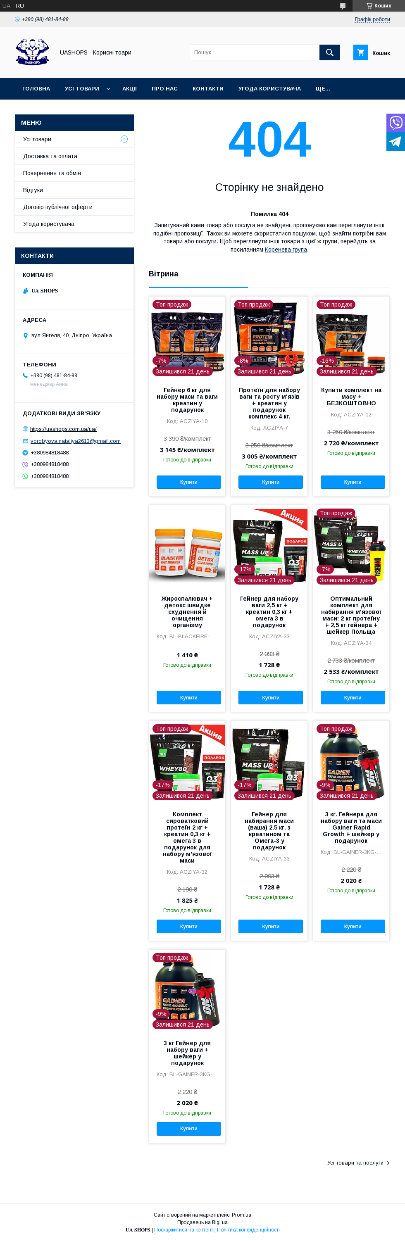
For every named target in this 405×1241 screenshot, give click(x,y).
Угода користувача (269, 89)
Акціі (129, 89)
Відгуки (33, 190)
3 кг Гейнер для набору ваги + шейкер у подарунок (187, 1053)
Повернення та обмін (52, 173)
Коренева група (286, 249)
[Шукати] (329, 52)
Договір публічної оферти (58, 207)
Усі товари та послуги (355, 1163)
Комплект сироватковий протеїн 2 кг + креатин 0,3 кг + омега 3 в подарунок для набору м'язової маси (187, 837)
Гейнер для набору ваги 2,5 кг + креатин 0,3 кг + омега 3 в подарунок (269, 611)
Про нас (165, 89)
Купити (189, 482)
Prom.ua (241, 1215)
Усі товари (82, 89)
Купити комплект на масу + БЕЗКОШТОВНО (351, 397)
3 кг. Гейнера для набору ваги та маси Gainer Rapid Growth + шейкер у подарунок (351, 827)
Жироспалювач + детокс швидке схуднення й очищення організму (187, 611)
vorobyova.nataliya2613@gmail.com (76, 441)
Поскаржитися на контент (183, 1230)
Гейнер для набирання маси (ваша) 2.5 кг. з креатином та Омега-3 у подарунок (269, 831)
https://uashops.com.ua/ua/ (63, 429)
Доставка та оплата (50, 156)
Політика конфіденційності (248, 1230)
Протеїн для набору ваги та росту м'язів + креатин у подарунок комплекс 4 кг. (269, 403)
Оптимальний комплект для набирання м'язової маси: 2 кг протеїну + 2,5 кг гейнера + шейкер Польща (351, 615)
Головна (36, 89)
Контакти (208, 89)
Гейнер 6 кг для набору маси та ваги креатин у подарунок (187, 400)
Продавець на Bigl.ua (202, 1222)
